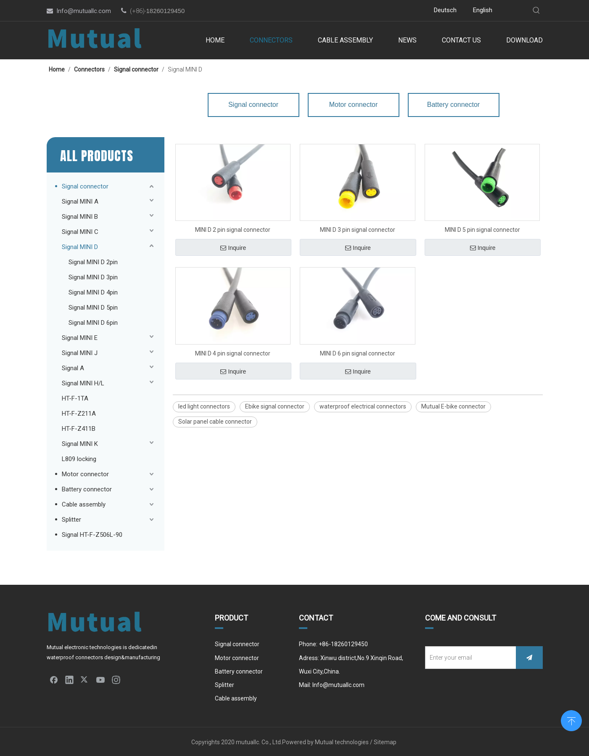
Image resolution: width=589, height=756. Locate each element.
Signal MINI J (80, 353)
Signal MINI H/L (83, 383)
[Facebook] (318, 10)
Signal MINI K (80, 444)
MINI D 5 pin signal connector (482, 229)
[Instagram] (369, 10)
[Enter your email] (468, 657)
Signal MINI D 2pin (93, 262)
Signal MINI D (80, 247)
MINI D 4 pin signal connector (232, 353)
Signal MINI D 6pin (93, 322)
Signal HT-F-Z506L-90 (92, 534)
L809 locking (79, 459)
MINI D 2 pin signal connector (232, 229)
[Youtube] (356, 10)
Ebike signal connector (274, 406)
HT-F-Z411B (78, 428)
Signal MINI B (80, 216)
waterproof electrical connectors (363, 406)
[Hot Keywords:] (536, 10)
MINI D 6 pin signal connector (357, 353)
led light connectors (204, 406)
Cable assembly (84, 504)
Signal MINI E (80, 338)
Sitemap (386, 742)
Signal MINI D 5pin (93, 307)
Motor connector (85, 474)
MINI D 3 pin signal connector (357, 229)
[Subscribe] (529, 657)
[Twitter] (343, 10)
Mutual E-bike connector (453, 406)
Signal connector (85, 186)
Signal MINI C (80, 232)
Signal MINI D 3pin (93, 277)
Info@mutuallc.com (83, 11)
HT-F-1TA (75, 398)
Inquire (233, 247)
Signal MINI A (80, 201)
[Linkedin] (331, 10)
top (571, 719)
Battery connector (87, 489)
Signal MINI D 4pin (93, 292)
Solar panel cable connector (215, 421)
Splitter (71, 519)
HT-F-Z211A (79, 413)
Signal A (73, 368)
